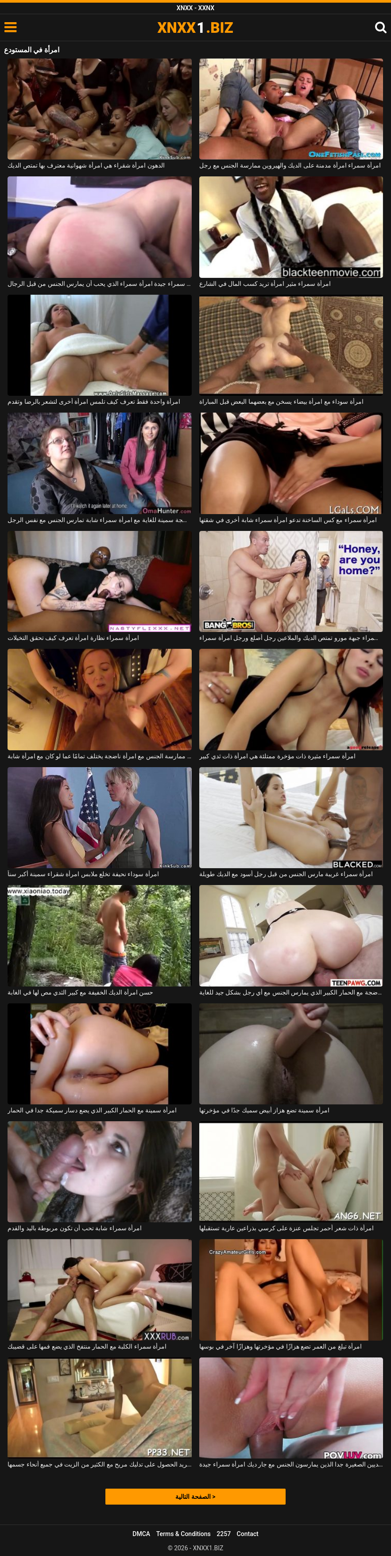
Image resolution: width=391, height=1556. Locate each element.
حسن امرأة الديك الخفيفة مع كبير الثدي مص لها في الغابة (80, 992)
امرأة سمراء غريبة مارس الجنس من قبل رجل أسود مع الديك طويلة (286, 873)
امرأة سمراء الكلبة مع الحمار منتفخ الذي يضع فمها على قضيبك (87, 1346)
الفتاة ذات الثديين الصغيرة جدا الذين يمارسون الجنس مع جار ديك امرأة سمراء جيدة (291, 1464)
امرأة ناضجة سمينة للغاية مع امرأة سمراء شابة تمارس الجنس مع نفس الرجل (99, 519)
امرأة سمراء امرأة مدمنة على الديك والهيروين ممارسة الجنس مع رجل (290, 165)
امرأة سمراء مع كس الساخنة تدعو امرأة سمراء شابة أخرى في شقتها (288, 519)
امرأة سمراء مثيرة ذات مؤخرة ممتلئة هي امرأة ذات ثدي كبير (277, 756)
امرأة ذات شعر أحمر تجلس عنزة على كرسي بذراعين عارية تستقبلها (286, 1228)
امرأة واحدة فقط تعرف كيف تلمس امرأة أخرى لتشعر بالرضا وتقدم (94, 401)
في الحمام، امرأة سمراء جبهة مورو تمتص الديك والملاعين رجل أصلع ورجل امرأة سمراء (291, 637)
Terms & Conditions (183, 1533)
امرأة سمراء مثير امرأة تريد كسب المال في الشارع (265, 283)
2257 (224, 1533)
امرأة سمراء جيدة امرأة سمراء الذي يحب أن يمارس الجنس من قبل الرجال (99, 283)
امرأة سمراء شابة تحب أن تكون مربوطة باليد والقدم (75, 1228)
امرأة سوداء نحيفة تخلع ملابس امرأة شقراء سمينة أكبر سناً (83, 873)
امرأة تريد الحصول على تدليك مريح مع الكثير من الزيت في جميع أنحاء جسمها (99, 1464)
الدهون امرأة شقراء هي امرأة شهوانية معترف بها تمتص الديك (86, 165)
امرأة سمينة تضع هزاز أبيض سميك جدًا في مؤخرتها (264, 1110)
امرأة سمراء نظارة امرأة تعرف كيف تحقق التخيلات (73, 637)
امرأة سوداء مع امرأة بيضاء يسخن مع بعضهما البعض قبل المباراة (281, 401)
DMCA (141, 1533)
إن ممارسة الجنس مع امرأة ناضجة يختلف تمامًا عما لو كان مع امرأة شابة (99, 756)
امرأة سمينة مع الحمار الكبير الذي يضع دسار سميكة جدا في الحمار (92, 1110)
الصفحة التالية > (195, 1496)
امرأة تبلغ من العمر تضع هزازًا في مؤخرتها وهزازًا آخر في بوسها (280, 1346)
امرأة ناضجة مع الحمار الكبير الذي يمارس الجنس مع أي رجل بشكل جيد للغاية (291, 992)
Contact (248, 1533)
